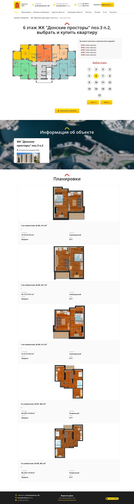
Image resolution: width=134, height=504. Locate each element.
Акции (16, 12)
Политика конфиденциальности (67, 500)
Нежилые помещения (40, 12)
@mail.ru (63, 6)
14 (96, 88)
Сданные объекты (57, 12)
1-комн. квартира (88, 47)
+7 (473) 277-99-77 (23, 500)
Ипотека (86, 12)
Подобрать (108, 5)
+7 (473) (83, 4)
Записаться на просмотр (68, 111)
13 (89, 88)
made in (113, 498)
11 (103, 82)
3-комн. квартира (88, 45)
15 (103, 88)
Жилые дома (25, 12)
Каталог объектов (21, 18)
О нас (102, 12)
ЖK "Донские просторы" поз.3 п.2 (44, 18)
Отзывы (94, 12)
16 (110, 88)
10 (96, 82)
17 (99, 95)
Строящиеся (73, 12)
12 (110, 82)
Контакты (110, 12)
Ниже (93, 102)
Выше (106, 102)
